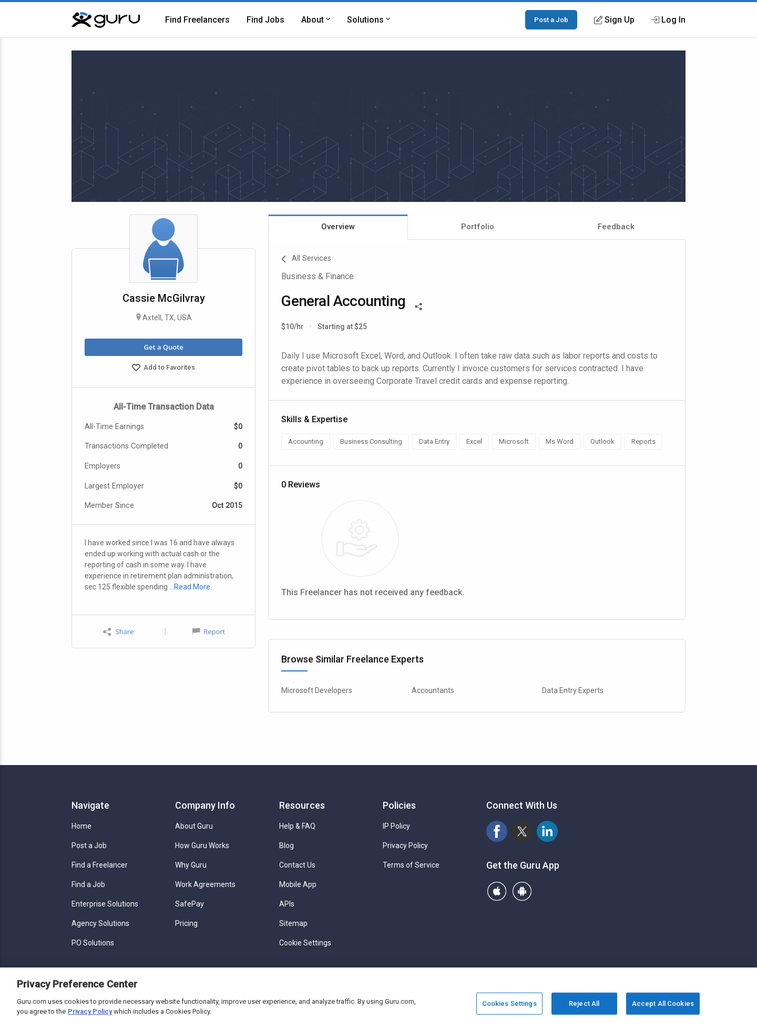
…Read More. (190, 587)
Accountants (433, 690)
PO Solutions (92, 943)
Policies (399, 805)
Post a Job (551, 19)
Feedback (616, 226)
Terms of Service (411, 865)
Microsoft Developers (316, 690)
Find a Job (88, 884)
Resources (302, 805)
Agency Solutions (100, 923)
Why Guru (191, 865)
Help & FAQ (297, 826)
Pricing (186, 923)
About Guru (194, 826)
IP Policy (396, 826)
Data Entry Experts (572, 690)
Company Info (205, 805)
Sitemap (293, 923)
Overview (338, 226)
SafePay (189, 904)
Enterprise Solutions (104, 904)
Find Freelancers (197, 20)
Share (118, 632)
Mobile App (297, 884)
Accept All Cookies (663, 1003)
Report (208, 631)
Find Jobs (265, 20)
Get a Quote (163, 347)
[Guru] (105, 20)
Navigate (90, 805)
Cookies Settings (509, 1003)
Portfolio (477, 226)
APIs (286, 904)
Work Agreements (205, 884)
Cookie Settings (305, 943)
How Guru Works (202, 845)
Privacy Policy (405, 845)
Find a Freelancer (99, 865)
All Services (306, 259)
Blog (286, 845)
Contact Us (297, 865)
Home (81, 826)
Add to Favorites (163, 368)
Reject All (584, 1003)
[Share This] (418, 305)
